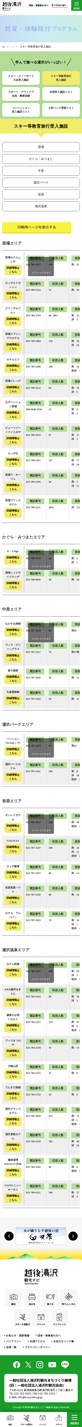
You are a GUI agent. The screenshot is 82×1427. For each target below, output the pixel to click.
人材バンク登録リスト (61, 107)
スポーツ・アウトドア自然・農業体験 (21, 93)
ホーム (10, 46)
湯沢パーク (41, 182)
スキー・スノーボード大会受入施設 (21, 78)
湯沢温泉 (41, 206)
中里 (41, 170)
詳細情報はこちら (12, 269)
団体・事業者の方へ (38, 5)
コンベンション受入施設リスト (21, 109)
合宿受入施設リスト (61, 91)
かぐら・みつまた (41, 159)
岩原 (41, 194)
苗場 (41, 147)
